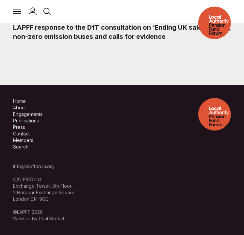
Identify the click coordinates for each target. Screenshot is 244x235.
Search (20, 146)
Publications (26, 120)
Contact (21, 133)
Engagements (27, 114)
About (19, 107)
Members (23, 140)
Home (19, 101)
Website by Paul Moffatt (38, 218)
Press (19, 127)
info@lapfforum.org (34, 166)
